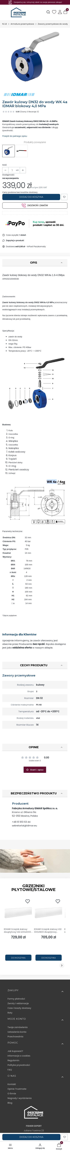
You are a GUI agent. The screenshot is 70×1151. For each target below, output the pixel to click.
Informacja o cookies (19, 1055)
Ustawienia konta (17, 1031)
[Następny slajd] (61, 965)
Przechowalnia (15, 1036)
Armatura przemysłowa (22, 23)
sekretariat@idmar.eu (24, 825)
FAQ (10, 1069)
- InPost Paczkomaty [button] (30, 246)
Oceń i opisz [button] (34, 769)
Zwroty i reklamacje (18, 1003)
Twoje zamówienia (18, 1027)
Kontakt (12, 1084)
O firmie (12, 1093)
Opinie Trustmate (17, 1088)
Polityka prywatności (19, 1065)
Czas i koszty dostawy (19, 1008)
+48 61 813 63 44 (21, 821)
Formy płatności (16, 998)
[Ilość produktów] (12, 170)
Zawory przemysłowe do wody (53, 23)
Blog (10, 1102)
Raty (10, 1012)
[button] (65, 12)
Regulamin (13, 1060)
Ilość (4, 164)
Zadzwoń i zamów (35, 206)
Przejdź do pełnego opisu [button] (14, 136)
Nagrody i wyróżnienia (20, 1098)
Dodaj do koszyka (31, 197)
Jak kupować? (15, 1051)
